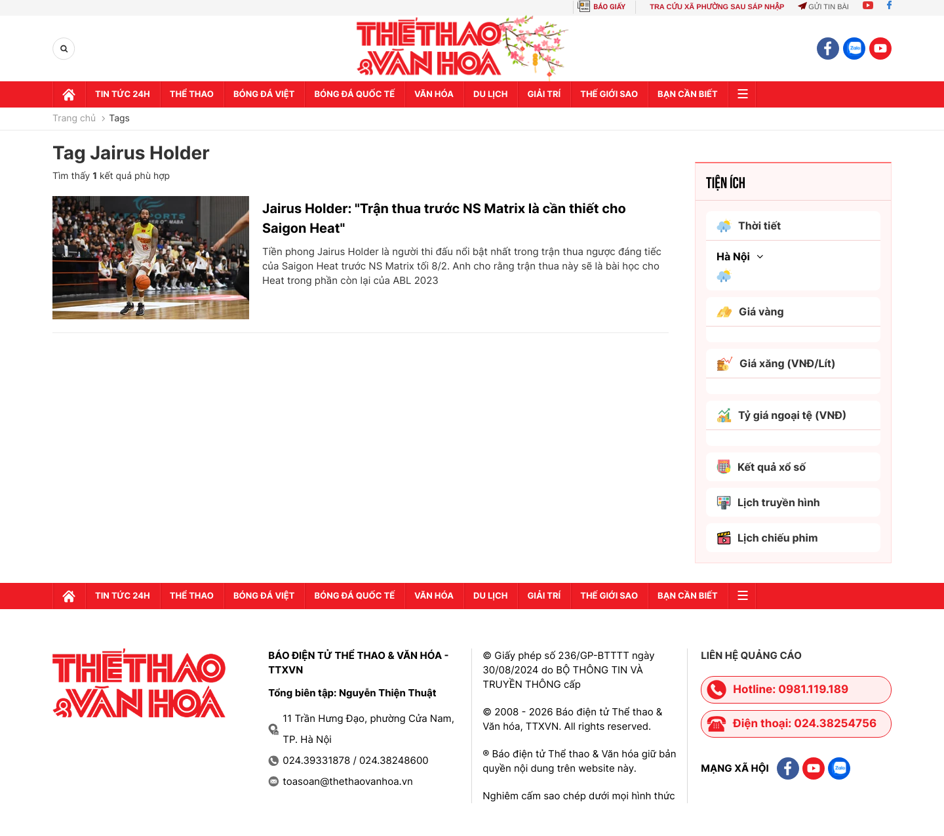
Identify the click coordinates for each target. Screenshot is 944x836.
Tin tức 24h (122, 94)
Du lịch (490, 94)
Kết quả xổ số (761, 467)
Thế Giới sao (609, 94)
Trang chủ (74, 118)
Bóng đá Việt (263, 94)
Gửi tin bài (823, 7)
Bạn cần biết (688, 94)
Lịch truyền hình (768, 502)
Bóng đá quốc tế (354, 94)
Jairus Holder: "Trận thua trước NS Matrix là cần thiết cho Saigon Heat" (444, 218)
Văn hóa (434, 94)
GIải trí (543, 94)
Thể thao (192, 94)
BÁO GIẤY (609, 7)
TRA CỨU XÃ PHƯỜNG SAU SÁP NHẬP (717, 7)
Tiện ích (725, 181)
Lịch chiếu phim (767, 538)
